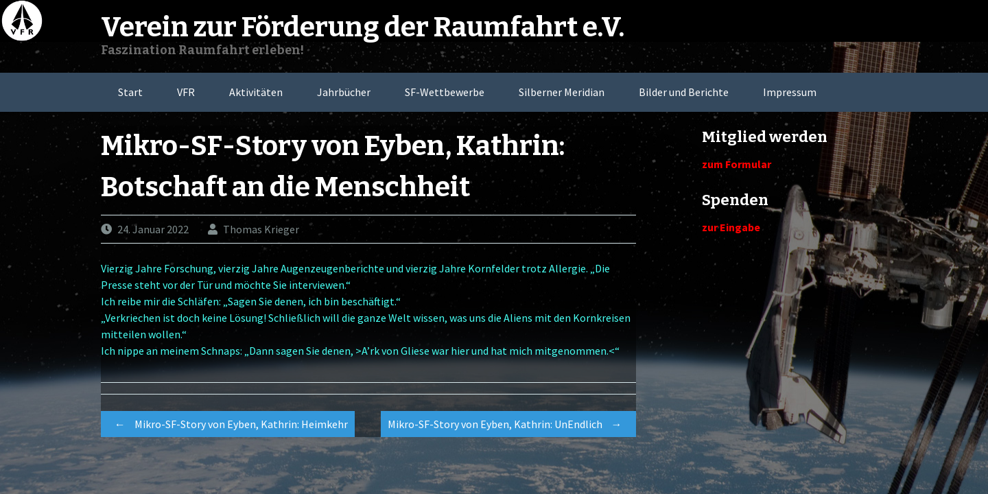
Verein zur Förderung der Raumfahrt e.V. (362, 27)
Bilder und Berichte (684, 92)
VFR (186, 92)
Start (130, 92)
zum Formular (736, 164)
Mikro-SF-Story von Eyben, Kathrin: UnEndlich (508, 424)
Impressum (789, 92)
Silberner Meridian (561, 92)
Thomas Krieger (261, 229)
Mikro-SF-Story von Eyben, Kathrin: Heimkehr (228, 424)
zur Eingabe (731, 227)
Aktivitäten (256, 92)
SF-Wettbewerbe (444, 92)
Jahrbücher (343, 92)
